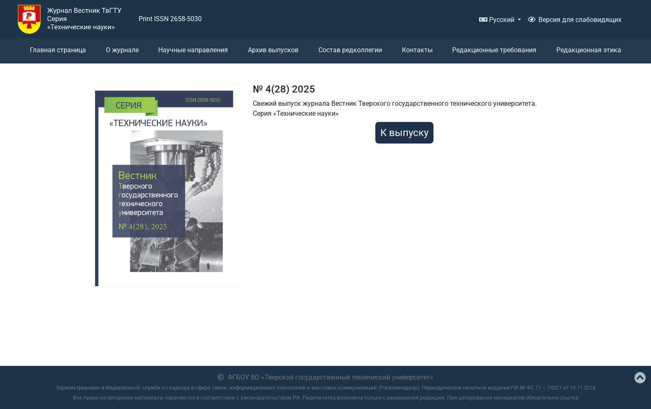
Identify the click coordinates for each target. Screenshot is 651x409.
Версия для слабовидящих (575, 20)
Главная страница (58, 50)
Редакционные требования (494, 50)
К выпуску (404, 133)
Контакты (417, 50)
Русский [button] (497, 20)
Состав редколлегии (350, 50)
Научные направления (193, 50)
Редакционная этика (588, 50)
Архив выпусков (273, 50)
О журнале (122, 50)
